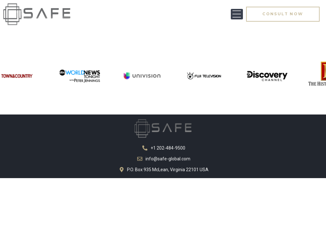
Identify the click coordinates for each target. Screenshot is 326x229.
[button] (237, 14)
